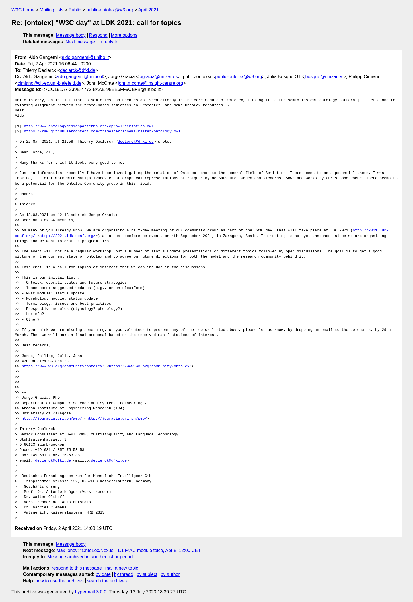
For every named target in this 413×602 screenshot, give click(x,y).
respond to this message (77, 568)
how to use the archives (60, 580)
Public (75, 9)
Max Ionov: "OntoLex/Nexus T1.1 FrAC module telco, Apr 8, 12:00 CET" (129, 550)
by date (103, 574)
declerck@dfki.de (77, 70)
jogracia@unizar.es (158, 76)
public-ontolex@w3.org (109, 9)
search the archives (107, 580)
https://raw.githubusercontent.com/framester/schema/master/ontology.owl (102, 131)
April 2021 (148, 9)
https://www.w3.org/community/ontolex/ (63, 366)
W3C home (22, 9)
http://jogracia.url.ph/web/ (52, 418)
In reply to (108, 41)
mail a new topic (121, 568)
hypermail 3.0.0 (90, 591)
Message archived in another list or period (90, 556)
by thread (123, 574)
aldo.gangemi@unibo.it (85, 57)
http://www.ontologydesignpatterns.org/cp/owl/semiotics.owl (88, 126)
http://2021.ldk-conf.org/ (68, 236)
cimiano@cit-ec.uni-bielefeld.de (49, 83)
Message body (71, 35)
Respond (98, 35)
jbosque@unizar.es (323, 76)
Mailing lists (51, 9)
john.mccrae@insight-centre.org (150, 83)
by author (170, 574)
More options (124, 35)
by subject (147, 574)
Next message (80, 41)
